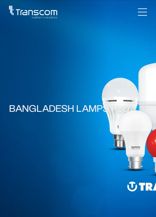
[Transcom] (33, 12)
